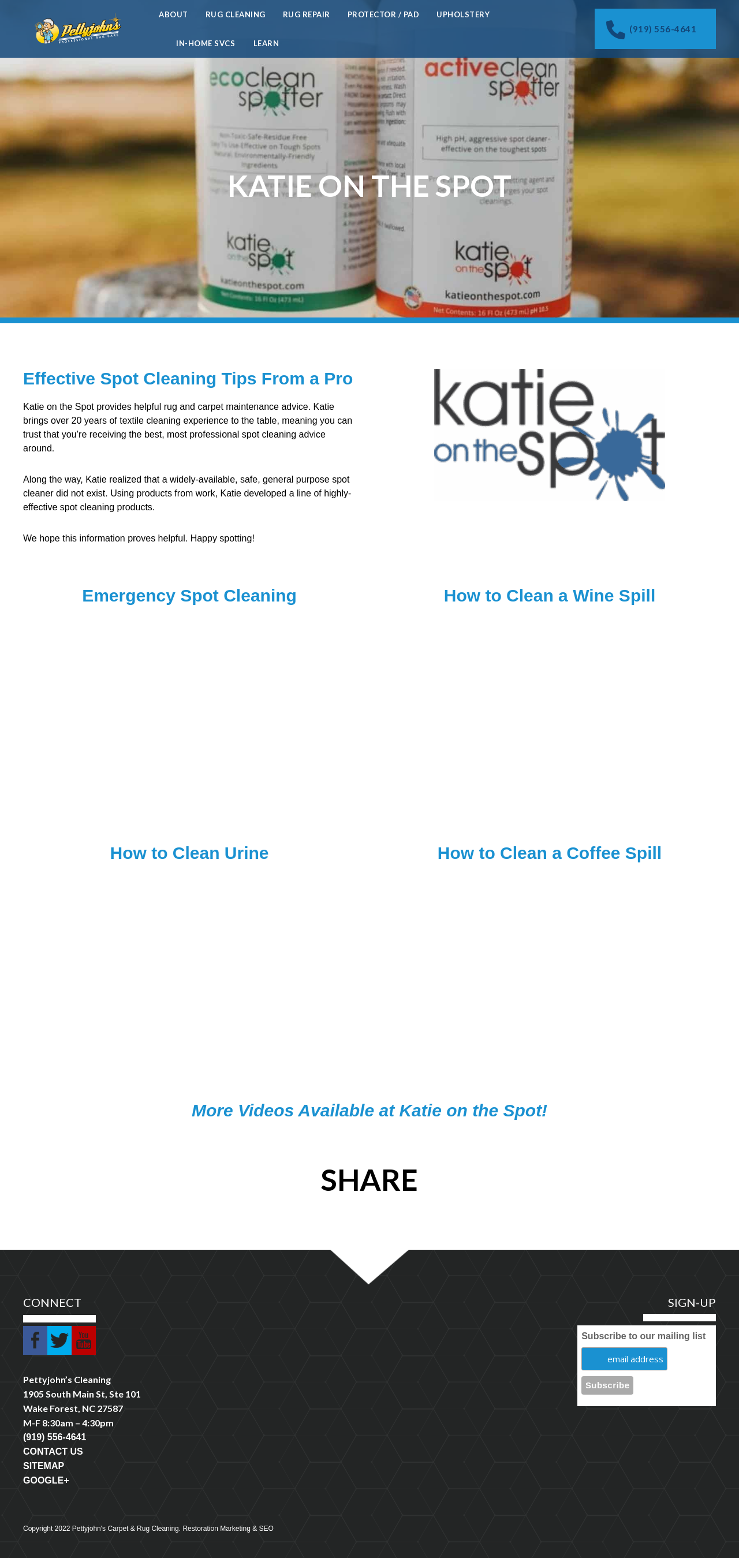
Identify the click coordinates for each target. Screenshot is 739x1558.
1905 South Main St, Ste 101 (82, 1393)
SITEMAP (43, 1466)
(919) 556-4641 (651, 29)
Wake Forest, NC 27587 (73, 1408)
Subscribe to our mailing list (643, 1336)
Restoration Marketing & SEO (227, 1529)
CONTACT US (53, 1451)
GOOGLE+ (46, 1480)
